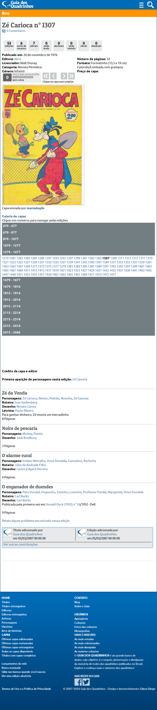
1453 (27, 300)
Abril (17, 59)
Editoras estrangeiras (14, 614)
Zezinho (62, 489)
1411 (27, 296)
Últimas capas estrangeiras (18, 647)
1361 (148, 288)
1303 (91, 284)
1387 (91, 292)
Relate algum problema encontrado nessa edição (36, 521)
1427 (84, 296)
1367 (19, 292)
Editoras (6, 610)
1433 (105, 296)
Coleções (79, 622)
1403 (148, 292)
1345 (91, 288)
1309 (113, 284)
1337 (62, 288)
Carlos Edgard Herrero (32, 466)
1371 (34, 292)
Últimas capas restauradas (17, 643)
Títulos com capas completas (19, 655)
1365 (12, 292)
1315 (135, 284)
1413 (34, 296)
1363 (5, 292)
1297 (69, 284)
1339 (69, 288)
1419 (55, 296)
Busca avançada (11, 667)
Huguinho (48, 489)
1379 (62, 292)
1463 (62, 300)
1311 (120, 284)
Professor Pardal (94, 489)
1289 (41, 284)
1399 (134, 292)
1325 (19, 288)
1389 (98, 292)
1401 (141, 292)
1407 (12, 296)
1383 (77, 292)
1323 (12, 288)
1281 (12, 284)
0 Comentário (16, 31)
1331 (41, 288)
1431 (98, 296)
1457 (41, 300)
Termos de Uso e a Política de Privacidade (26, 688)
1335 (55, 288)
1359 (141, 288)
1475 (105, 300)
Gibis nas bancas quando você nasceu (23, 671)
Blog (77, 602)
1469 (84, 300)
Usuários (81, 614)
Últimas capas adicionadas (17, 639)
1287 (34, 284)
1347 (98, 288)
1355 (127, 288)
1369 (27, 292)
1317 (142, 284)
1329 (34, 288)
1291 (48, 284)
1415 (41, 296)
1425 (77, 296)
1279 (5, 284)
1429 (91, 296)
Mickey (27, 431)
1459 (48, 300)
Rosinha (66, 395)
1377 (55, 292)
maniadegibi (35, 234)
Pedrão (54, 395)
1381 (69, 292)
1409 (19, 296)
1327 (27, 288)
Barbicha (90, 458)
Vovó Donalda (57, 458)
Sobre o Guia (82, 606)
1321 (5, 288)
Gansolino (75, 458)
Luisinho (76, 489)
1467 (77, 300)
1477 (112, 300)
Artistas (6, 618)
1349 (105, 288)
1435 (112, 296)
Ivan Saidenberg (26, 399)
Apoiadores (81, 618)
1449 (12, 300)
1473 (98, 300)
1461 (55, 300)
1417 (48, 296)
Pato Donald (31, 489)
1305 (98, 284)
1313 (127, 284)
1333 (48, 288)
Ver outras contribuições (20, 545)
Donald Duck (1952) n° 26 (63, 501)
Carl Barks (22, 493)
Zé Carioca (29, 395)
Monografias (82, 631)
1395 (120, 292)
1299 (77, 284)
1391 (105, 292)
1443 (141, 296)
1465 (69, 300)
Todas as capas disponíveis (17, 651)
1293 (55, 284)
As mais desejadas (85, 647)
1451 (19, 300)
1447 (5, 300)
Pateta (38, 431)
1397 (127, 292)
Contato (80, 597)
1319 (149, 284)
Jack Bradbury (27, 435)
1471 (91, 300)
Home (6, 597)
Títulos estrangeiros (13, 606)
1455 (34, 300)
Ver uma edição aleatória (16, 676)
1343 (84, 288)
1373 (41, 292)
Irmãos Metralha (33, 458)
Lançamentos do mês (14, 663)
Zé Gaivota (79, 376)
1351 (112, 288)
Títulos (6, 602)
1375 (48, 292)
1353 (120, 288)
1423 (69, 296)
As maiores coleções (86, 651)
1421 (62, 296)
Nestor (43, 395)
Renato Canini (26, 404)
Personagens (9, 622)
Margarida (115, 489)
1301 (84, 284)
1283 (19, 284)
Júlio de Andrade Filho (30, 462)
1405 (5, 296)
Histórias (7, 626)
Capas (6, 634)
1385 (84, 292)
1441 (134, 296)
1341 (77, 288)
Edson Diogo (147, 688)
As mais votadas (84, 639)
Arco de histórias (12, 630)
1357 (134, 288)
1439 (127, 296)
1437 (120, 296)
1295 (62, 284)
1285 (27, 284)
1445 (148, 296)
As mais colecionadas (87, 643)
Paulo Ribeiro (24, 408)
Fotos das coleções (85, 626)
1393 (112, 292)
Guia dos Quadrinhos (28, 534)
